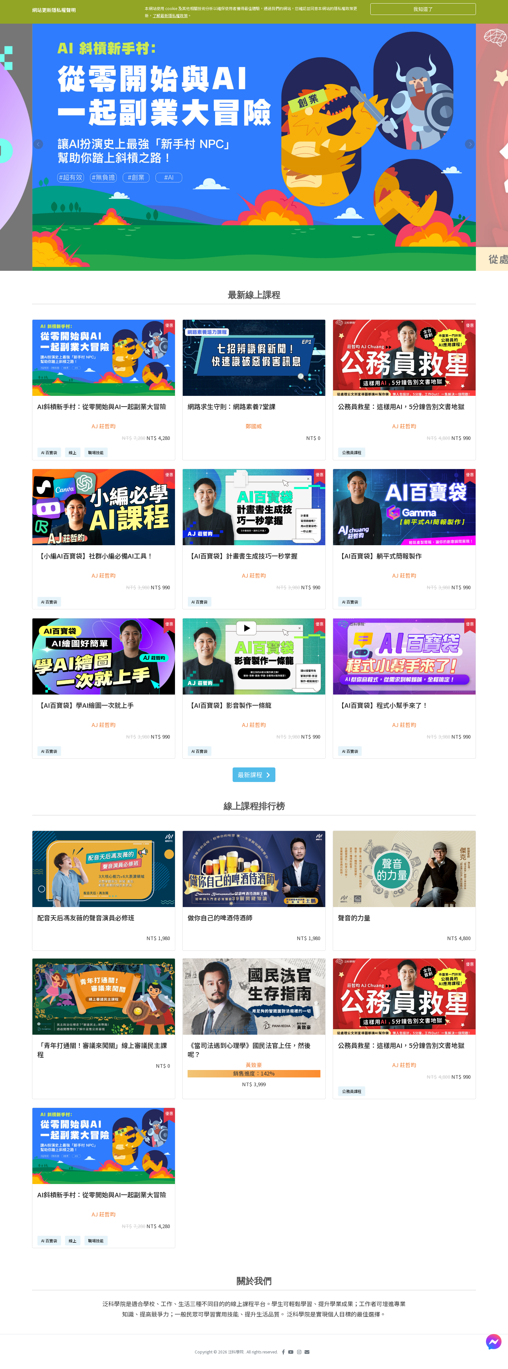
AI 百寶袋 (49, 452)
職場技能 (96, 452)
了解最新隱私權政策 (170, 15)
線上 (72, 452)
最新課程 (254, 774)
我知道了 (423, 9)
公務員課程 (352, 452)
